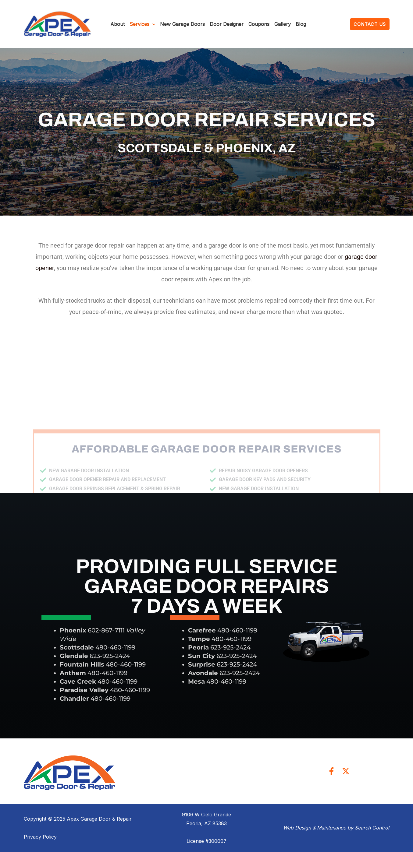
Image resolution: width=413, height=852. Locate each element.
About (117, 24)
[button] (370, 24)
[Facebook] (331, 771)
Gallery (282, 24)
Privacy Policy (40, 837)
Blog (301, 24)
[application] (152, 24)
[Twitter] (346, 771)
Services (142, 24)
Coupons (258, 24)
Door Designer (227, 24)
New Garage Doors (182, 24)
